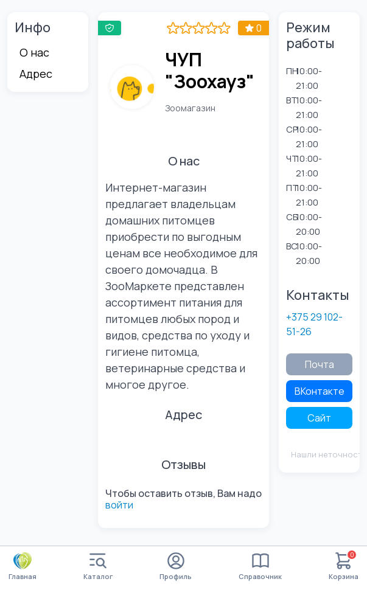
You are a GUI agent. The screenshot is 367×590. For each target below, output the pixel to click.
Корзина (343, 566)
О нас (34, 52)
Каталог (98, 566)
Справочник (260, 566)
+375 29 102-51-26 (314, 324)
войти (119, 505)
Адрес (35, 73)
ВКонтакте (319, 391)
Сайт (319, 418)
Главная (23, 566)
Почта (319, 364)
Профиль (175, 566)
